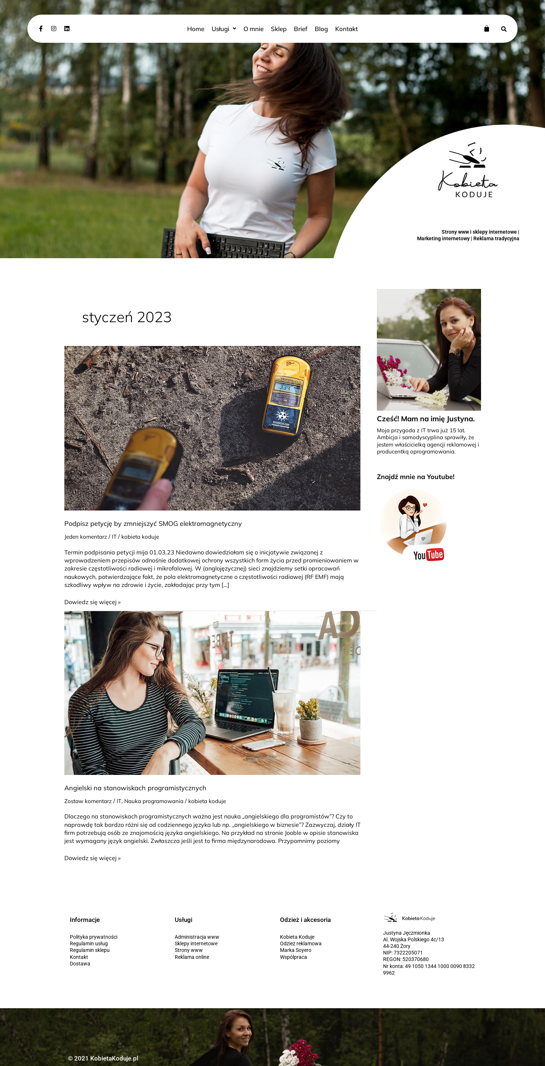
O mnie (254, 28)
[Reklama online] (220, 957)
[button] (225, 28)
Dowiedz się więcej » (92, 602)
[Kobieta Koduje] (325, 937)
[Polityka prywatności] (115, 937)
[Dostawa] (115, 963)
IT (117, 536)
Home (198, 28)
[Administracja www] (220, 937)
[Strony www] (220, 950)
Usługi (225, 28)
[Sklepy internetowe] (220, 943)
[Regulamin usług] (115, 943)
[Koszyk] (486, 28)
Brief (300, 28)
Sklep (278, 28)
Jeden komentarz (87, 536)
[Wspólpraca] (325, 957)
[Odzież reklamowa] (325, 943)
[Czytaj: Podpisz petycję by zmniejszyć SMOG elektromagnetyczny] (212, 427)
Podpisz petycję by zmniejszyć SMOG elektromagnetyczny (153, 523)
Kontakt (344, 28)
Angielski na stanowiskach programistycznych (135, 788)
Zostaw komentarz (90, 801)
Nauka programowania (160, 801)
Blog (320, 28)
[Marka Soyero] (325, 950)
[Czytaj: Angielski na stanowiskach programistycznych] (212, 692)
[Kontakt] (115, 957)
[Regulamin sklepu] (115, 950)
